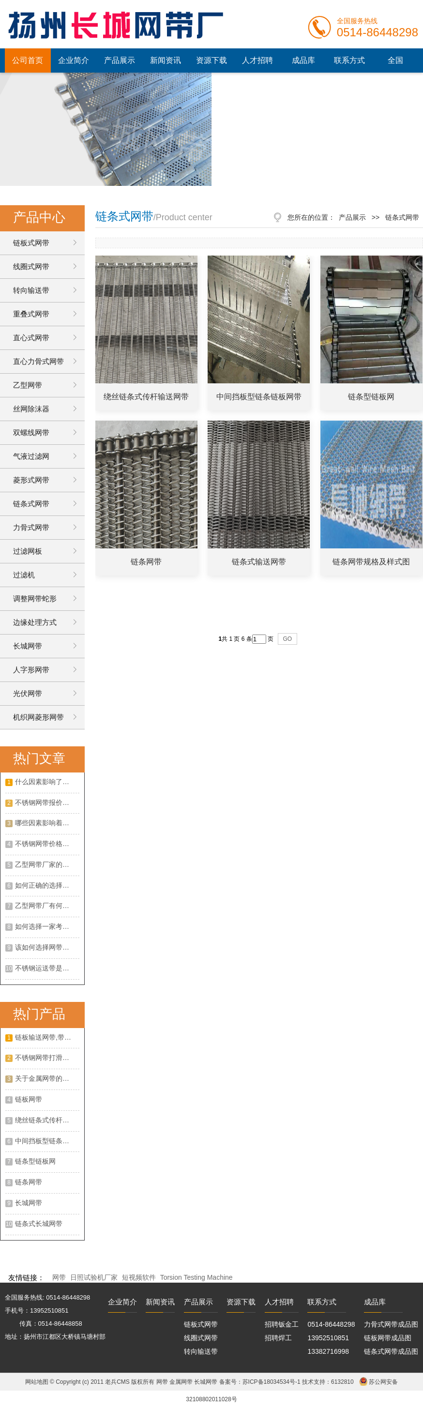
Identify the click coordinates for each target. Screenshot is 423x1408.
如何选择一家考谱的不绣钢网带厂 (47, 926)
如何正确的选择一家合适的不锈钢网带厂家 (47, 885)
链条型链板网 (35, 1161)
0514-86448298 (331, 1324)
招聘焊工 (278, 1338)
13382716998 (328, 1351)
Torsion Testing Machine (196, 1277)
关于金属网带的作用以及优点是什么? (47, 1078)
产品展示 (119, 60)
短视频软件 (139, 1277)
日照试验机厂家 (94, 1277)
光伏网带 (27, 693)
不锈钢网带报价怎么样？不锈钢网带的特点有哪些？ (47, 802)
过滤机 (24, 575)
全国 (395, 60)
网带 (59, 1277)
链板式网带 (31, 243)
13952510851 (328, 1338)
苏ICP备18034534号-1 (271, 1381)
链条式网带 (31, 504)
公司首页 (27, 60)
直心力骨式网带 (38, 361)
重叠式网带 (31, 314)
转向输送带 (31, 290)
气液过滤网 (31, 456)
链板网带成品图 (387, 1338)
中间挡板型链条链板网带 (47, 1141)
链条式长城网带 (38, 1223)
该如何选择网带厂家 (45, 947)
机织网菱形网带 (38, 717)
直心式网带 (31, 337)
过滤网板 (27, 551)
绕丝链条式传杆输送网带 (47, 1120)
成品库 (303, 60)
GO (287, 639)
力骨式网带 (31, 527)
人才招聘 (257, 60)
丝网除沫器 (31, 409)
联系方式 (349, 60)
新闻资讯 (165, 60)
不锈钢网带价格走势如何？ (47, 844)
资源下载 (211, 60)
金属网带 (181, 1381)
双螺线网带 (31, 432)
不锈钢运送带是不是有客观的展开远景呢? (47, 968)
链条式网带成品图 (391, 1351)
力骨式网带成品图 (391, 1324)
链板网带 (28, 1099)
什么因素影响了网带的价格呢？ (47, 782)
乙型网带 (27, 385)
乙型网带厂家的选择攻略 (47, 864)
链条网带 (28, 1182)
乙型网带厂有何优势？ (47, 905)
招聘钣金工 (282, 1324)
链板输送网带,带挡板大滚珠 (47, 1037)
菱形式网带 (31, 480)
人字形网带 (31, 670)
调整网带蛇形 (35, 598)
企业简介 (73, 60)
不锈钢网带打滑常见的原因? (47, 1057)
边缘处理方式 (35, 622)
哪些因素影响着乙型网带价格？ (47, 823)
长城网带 (27, 646)
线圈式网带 (31, 266)
